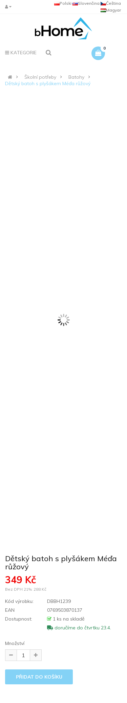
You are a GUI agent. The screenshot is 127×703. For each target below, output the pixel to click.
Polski (62, 3)
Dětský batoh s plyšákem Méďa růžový (47, 83)
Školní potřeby (40, 77)
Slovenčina (86, 3)
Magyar (111, 10)
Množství (14, 643)
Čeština (111, 3)
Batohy (76, 77)
